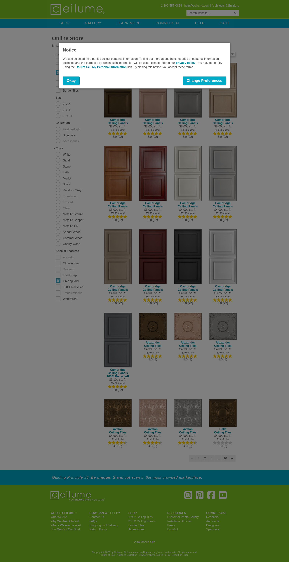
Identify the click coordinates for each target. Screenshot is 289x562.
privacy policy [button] (186, 62)
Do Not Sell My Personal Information (101, 67)
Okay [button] (71, 81)
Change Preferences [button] (204, 81)
